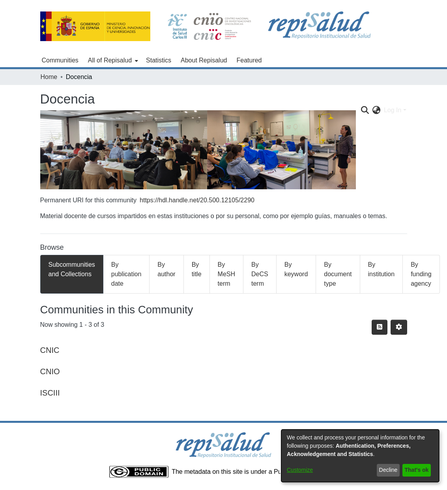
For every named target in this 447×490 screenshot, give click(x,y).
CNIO (50, 371)
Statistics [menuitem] (158, 60)
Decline (388, 470)
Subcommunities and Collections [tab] (72, 269)
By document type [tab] (338, 274)
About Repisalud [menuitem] (204, 60)
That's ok (417, 470)
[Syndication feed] (379, 327)
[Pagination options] (399, 327)
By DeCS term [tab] (259, 274)
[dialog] (360, 456)
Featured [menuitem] (249, 60)
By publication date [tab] (126, 274)
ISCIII (50, 392)
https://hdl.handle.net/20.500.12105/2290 (197, 200)
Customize (300, 470)
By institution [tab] (381, 269)
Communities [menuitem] (60, 60)
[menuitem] (112, 60)
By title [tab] (197, 269)
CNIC (50, 350)
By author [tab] (166, 269)
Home (49, 77)
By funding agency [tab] (421, 274)
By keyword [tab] (296, 269)
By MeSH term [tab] (226, 274)
